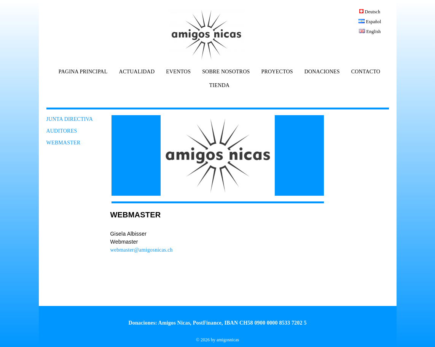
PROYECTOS (277, 71)
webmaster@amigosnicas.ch (141, 250)
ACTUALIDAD (137, 71)
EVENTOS (178, 71)
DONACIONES (322, 71)
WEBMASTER (63, 143)
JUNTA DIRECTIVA (69, 119)
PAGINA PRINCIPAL (83, 71)
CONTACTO (365, 71)
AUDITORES (61, 131)
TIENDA (219, 85)
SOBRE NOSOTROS (226, 71)
